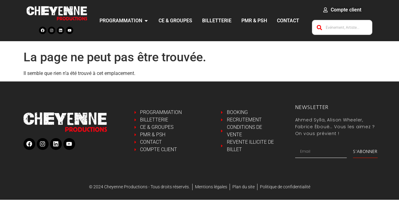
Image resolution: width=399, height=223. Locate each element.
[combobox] (342, 27)
